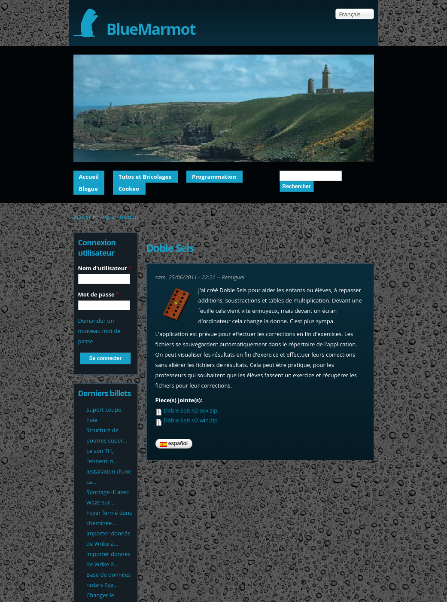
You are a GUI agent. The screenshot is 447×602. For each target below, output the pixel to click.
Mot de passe (98, 294)
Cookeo (129, 189)
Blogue (88, 189)
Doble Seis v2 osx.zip (190, 410)
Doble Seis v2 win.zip (191, 420)
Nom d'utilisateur (105, 268)
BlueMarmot (150, 29)
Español (174, 443)
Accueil (89, 176)
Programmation (214, 176)
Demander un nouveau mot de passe (99, 331)
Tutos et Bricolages (145, 176)
